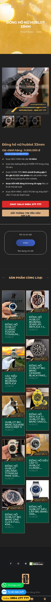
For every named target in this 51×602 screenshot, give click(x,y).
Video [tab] (25, 243)
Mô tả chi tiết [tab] (25, 234)
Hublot (39, 32)
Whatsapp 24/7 (14, 585)
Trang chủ (13, 32)
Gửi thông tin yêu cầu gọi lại (25, 214)
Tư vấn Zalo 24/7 (16, 592)
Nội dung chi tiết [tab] (25, 251)
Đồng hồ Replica (27, 32)
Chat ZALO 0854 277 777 (25, 204)
